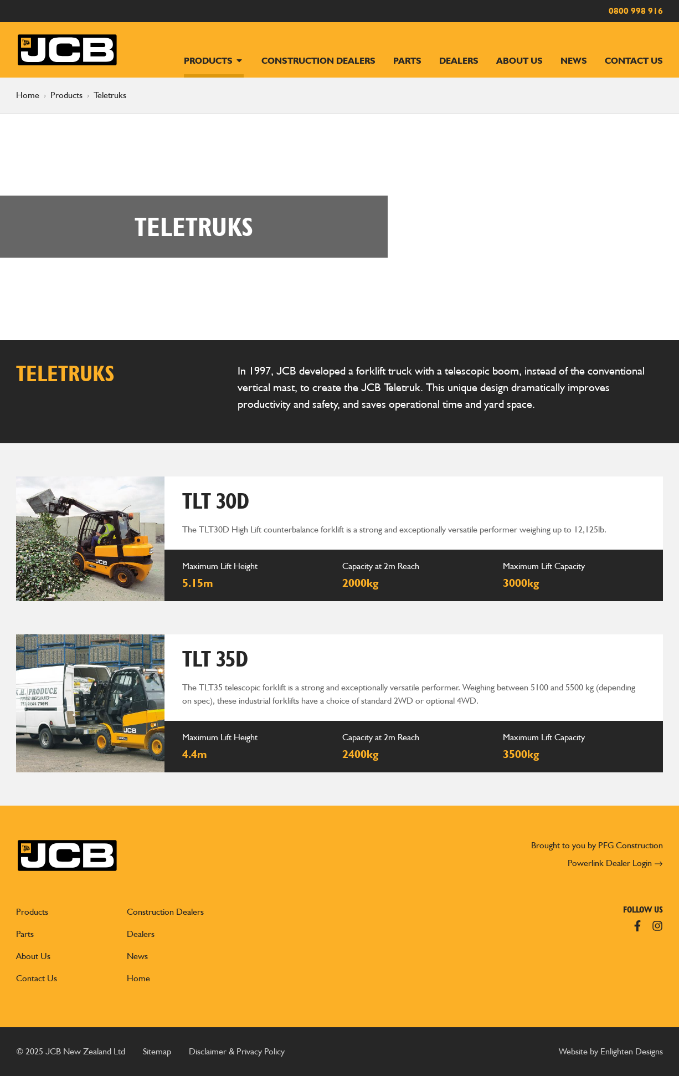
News (573, 60)
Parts (407, 60)
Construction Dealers (318, 60)
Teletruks (110, 95)
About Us (519, 60)
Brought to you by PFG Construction (597, 845)
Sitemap (157, 1051)
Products (214, 60)
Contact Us (634, 60)
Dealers (459, 60)
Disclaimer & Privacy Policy (237, 1051)
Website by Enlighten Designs (611, 1051)
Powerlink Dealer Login (615, 863)
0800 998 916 (636, 11)
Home (27, 95)
